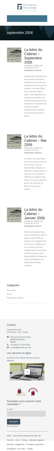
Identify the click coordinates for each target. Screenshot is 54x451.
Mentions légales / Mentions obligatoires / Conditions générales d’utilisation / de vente (26, 444)
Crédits (30, 449)
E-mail (10, 409)
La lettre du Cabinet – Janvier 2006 (34, 214)
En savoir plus (12, 426)
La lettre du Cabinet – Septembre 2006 (33, 56)
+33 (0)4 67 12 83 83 (18, 344)
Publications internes (32, 70)
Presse (9, 294)
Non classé (11, 290)
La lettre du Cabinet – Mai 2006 (35, 140)
